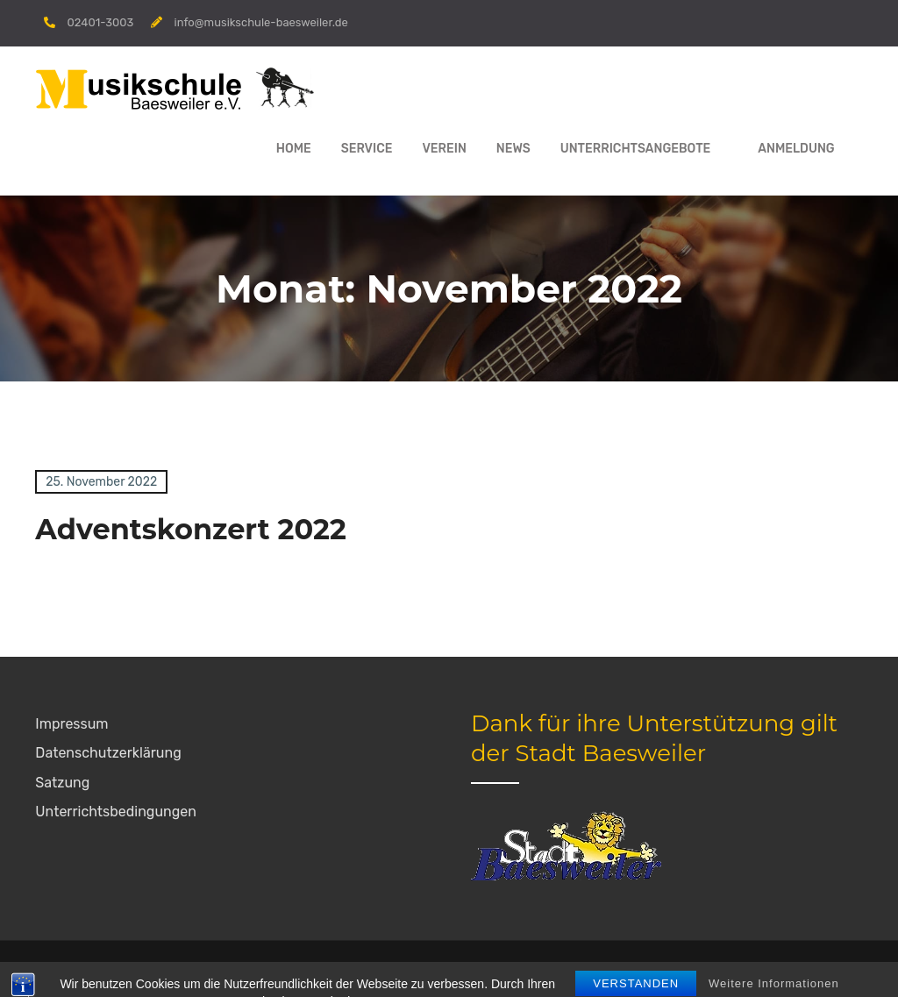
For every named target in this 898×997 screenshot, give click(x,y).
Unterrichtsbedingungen (115, 811)
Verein (444, 148)
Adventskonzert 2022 (190, 529)
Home (293, 148)
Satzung (62, 782)
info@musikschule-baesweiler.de (261, 22)
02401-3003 (101, 22)
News (513, 148)
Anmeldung (796, 148)
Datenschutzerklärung (108, 752)
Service (367, 148)
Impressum (71, 724)
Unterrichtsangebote (635, 148)
